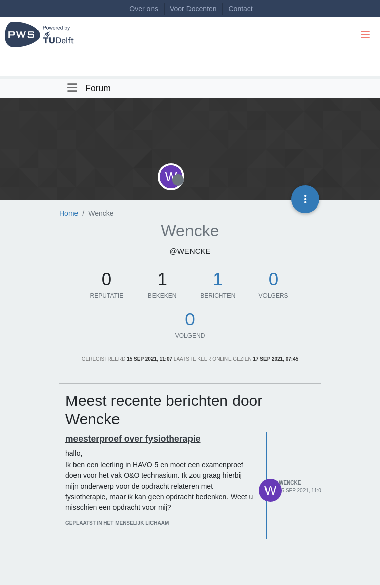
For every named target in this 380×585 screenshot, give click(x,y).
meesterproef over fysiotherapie (133, 439)
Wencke (290, 483)
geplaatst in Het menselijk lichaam (117, 523)
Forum (98, 88)
